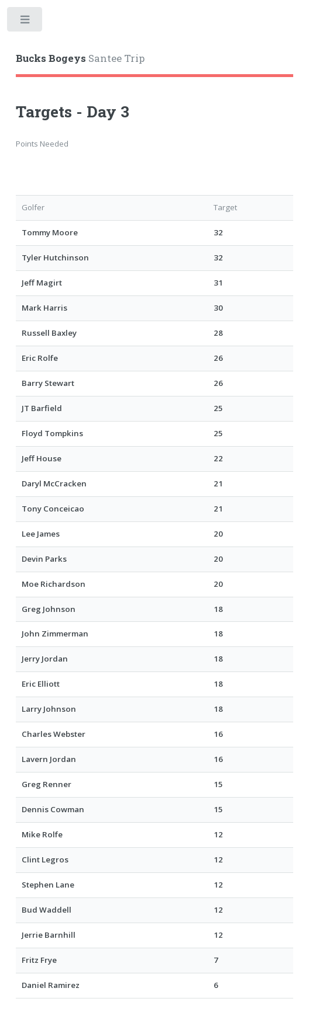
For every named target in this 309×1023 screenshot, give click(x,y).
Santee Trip (80, 58)
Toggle (25, 22)
